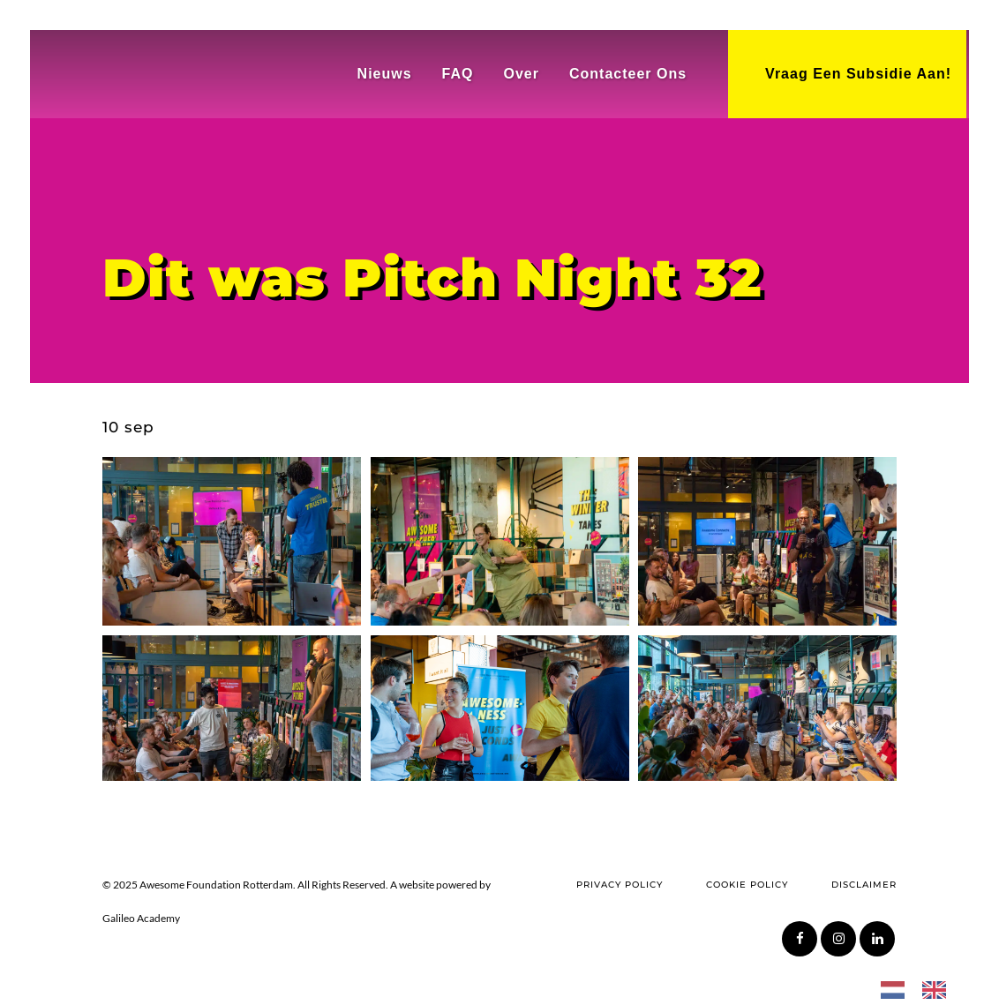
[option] (938, 989)
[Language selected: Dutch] (922, 988)
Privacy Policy (619, 884)
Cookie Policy (747, 884)
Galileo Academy (141, 918)
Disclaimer (864, 884)
